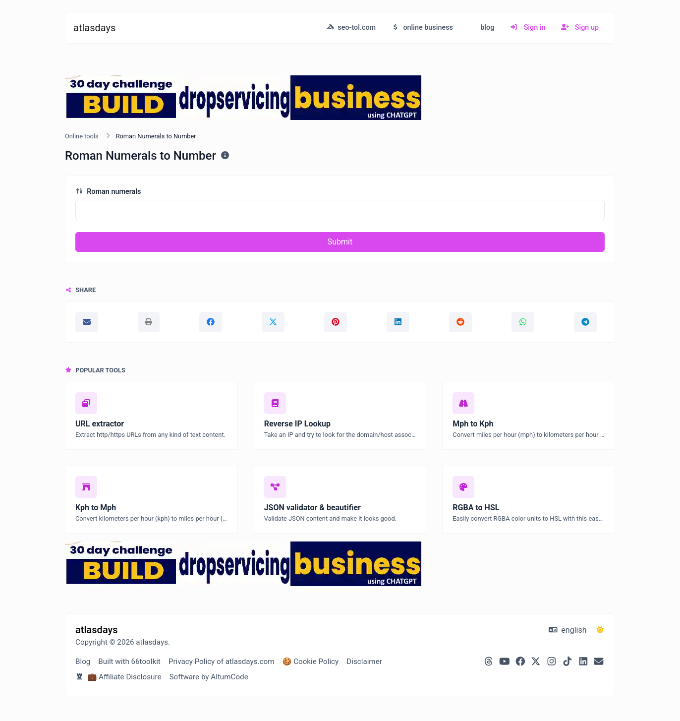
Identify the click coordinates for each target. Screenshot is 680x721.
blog (487, 27)
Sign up (580, 27)
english (568, 630)
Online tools (82, 136)
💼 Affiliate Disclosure (118, 676)
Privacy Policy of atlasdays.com (222, 661)
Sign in (527, 27)
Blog (82, 661)
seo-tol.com (351, 27)
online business (422, 27)
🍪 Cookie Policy (310, 661)
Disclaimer (364, 661)
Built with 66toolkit (129, 661)
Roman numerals (108, 191)
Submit (340, 241)
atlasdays (94, 28)
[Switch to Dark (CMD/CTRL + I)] (600, 630)
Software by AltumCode (208, 676)
